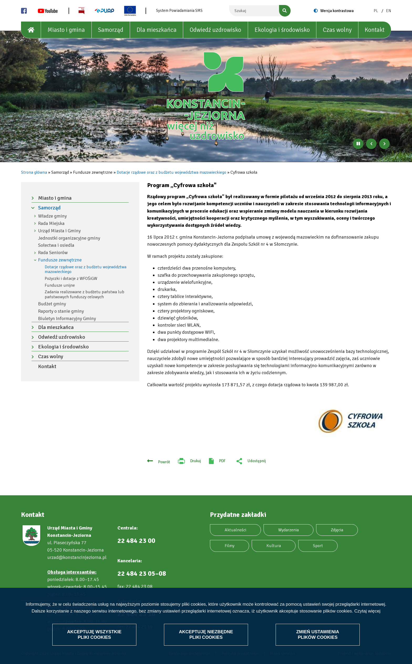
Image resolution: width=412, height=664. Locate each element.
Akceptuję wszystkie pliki (94, 634)
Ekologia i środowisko (282, 30)
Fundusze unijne (60, 285)
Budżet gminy (52, 304)
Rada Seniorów (53, 252)
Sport (318, 545)
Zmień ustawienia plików (317, 634)
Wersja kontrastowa (337, 11)
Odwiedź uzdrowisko (215, 30)
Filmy (229, 545)
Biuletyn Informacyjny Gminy (67, 318)
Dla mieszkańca (157, 30)
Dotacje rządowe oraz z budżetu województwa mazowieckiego (171, 172)
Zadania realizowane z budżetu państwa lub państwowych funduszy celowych (84, 294)
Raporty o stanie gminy (61, 311)
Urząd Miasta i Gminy (59, 231)
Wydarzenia (288, 530)
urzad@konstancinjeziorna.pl (76, 557)
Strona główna (34, 172)
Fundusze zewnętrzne (60, 260)
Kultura (273, 545)
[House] (31, 30)
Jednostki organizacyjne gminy (69, 238)
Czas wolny (337, 30)
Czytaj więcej (367, 611)
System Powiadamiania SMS (179, 10)
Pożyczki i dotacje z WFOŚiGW (71, 278)
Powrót (164, 462)
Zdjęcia (337, 530)
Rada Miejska (51, 223)
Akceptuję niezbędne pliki (206, 634)
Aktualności (235, 530)
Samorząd (110, 30)
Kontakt (374, 30)
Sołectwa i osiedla (56, 245)
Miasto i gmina (66, 30)
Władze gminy (52, 216)
